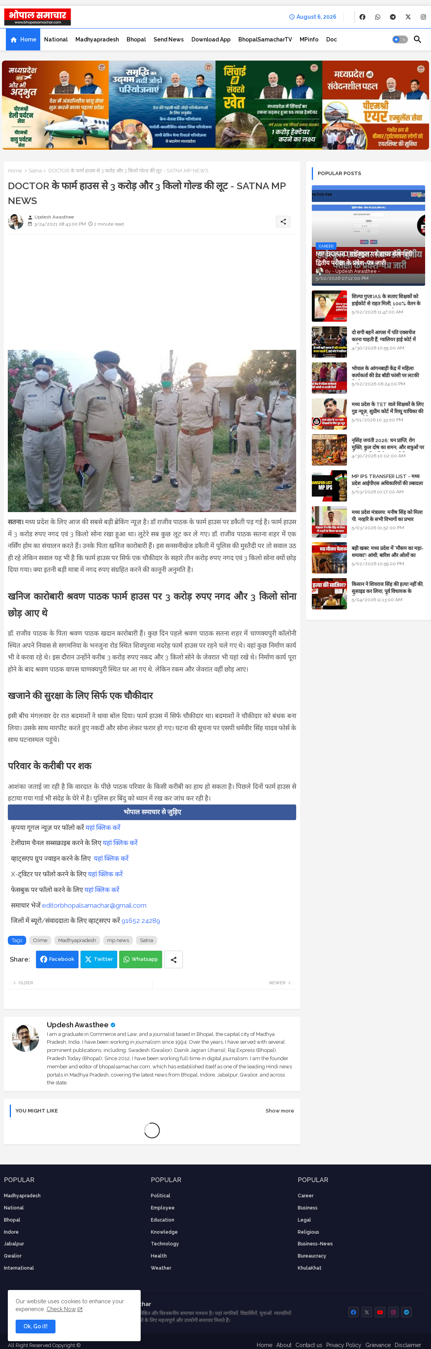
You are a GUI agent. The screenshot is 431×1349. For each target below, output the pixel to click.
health (159, 1256)
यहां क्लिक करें (103, 827)
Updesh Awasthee (78, 1025)
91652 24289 (141, 920)
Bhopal (136, 39)
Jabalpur (14, 1244)
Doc (331, 39)
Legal (304, 1220)
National (56, 39)
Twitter (103, 959)
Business (308, 1208)
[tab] (23, 39)
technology (165, 1244)
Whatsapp (145, 959)
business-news (315, 1244)
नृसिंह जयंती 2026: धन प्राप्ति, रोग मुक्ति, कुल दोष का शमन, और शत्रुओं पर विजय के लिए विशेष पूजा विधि (388, 447)
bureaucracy (312, 1256)
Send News (169, 39)
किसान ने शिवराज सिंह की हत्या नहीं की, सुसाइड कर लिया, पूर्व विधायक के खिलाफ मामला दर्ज (388, 591)
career (305, 1196)
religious (308, 1232)
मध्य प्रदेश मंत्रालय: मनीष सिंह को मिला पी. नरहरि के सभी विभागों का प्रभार (387, 515)
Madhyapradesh (97, 39)
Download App (211, 39)
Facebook (61, 959)
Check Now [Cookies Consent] (61, 1309)
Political (160, 1196)
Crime (40, 940)
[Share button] (173, 959)
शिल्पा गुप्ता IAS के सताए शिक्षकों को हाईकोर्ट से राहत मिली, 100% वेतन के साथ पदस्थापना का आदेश (386, 304)
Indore (11, 1232)
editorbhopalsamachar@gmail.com (94, 905)
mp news (118, 940)
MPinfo (309, 39)
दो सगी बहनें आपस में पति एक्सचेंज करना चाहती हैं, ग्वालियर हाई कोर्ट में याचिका (384, 339)
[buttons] (362, 17)
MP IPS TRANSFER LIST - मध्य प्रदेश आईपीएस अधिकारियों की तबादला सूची (387, 483)
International (19, 1268)
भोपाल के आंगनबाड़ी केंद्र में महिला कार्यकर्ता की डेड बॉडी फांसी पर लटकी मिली (385, 375)
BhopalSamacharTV (265, 39)
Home (28, 39)
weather (161, 1268)
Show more (280, 1111)
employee (163, 1208)
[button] (400, 39)
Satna (35, 171)
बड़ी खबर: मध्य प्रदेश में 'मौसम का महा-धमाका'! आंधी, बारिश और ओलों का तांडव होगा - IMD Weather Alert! (388, 555)
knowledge (164, 1232)
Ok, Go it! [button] (35, 1326)
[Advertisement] (152, 295)
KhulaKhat (310, 1268)
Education (162, 1220)
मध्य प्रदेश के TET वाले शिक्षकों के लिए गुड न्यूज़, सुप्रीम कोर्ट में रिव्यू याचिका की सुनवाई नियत (388, 411)
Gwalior (12, 1256)
